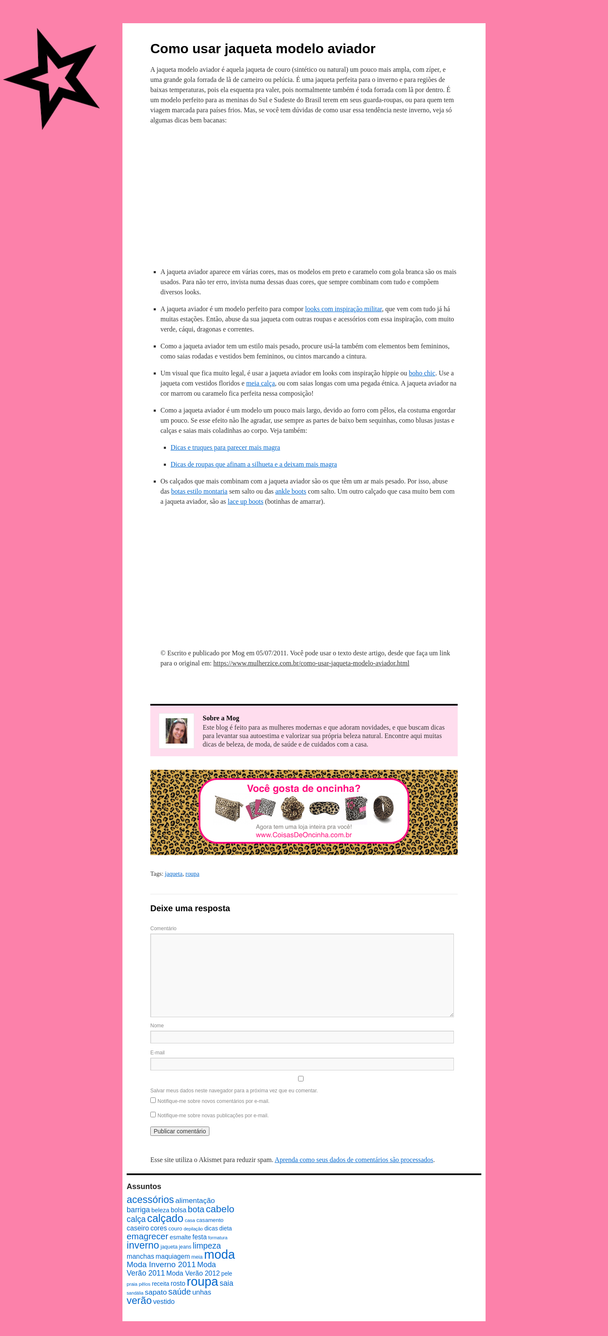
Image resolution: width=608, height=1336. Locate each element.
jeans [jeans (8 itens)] (185, 1247)
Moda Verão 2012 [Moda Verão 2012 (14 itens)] (193, 1273)
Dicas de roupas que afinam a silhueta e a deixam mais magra (254, 464)
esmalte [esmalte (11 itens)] (180, 1237)
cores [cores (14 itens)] (158, 1228)
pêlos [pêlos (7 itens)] (144, 1284)
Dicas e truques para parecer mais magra (225, 447)
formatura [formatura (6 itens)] (218, 1237)
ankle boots (290, 491)
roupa (192, 873)
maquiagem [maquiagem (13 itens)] (173, 1256)
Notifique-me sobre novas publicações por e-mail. (213, 1116)
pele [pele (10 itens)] (226, 1274)
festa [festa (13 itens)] (200, 1237)
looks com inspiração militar (343, 308)
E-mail (157, 1053)
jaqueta (174, 873)
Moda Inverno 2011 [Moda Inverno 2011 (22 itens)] (161, 1264)
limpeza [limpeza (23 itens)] (207, 1245)
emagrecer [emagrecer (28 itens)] (147, 1236)
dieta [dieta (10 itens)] (225, 1228)
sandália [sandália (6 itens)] (135, 1292)
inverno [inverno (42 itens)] (143, 1245)
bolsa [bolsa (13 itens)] (178, 1210)
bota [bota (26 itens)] (196, 1209)
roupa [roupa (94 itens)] (202, 1281)
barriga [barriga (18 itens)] (138, 1210)
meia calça (260, 383)
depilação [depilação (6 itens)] (193, 1228)
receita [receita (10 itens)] (160, 1284)
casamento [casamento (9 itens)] (209, 1220)
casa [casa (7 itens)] (190, 1220)
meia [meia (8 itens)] (197, 1257)
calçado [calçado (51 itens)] (165, 1218)
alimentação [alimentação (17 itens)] (195, 1200)
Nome (157, 1026)
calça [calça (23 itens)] (136, 1219)
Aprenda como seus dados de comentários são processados (354, 1159)
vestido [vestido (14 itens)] (164, 1301)
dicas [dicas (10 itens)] (211, 1228)
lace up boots (245, 501)
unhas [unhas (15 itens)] (201, 1292)
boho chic (422, 373)
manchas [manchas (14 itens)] (140, 1256)
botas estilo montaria (199, 491)
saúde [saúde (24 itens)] (179, 1291)
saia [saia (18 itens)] (226, 1283)
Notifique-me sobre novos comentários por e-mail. (213, 1101)
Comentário (163, 928)
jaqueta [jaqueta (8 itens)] (168, 1247)
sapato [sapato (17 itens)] (156, 1292)
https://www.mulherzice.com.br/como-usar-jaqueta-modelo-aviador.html (311, 663)
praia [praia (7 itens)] (132, 1284)
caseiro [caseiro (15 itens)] (138, 1228)
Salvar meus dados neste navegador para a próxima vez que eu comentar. (234, 1091)
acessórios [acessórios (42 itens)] (150, 1199)
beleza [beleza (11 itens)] (160, 1210)
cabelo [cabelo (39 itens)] (220, 1208)
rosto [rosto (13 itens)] (178, 1283)
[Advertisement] (304, 195)
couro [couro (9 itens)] (175, 1228)
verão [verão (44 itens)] (139, 1300)
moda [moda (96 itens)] (219, 1254)
